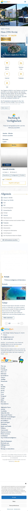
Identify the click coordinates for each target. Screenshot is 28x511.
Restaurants (4, 381)
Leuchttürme (4, 435)
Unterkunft (4, 370)
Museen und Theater (6, 415)
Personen (5, 139)
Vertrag (3, 447)
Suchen (14, 145)
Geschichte (4, 411)
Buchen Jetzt (6, 39)
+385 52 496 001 (8, 339)
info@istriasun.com (8, 337)
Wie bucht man (5, 443)
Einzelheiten (6, 175)
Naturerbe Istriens (6, 418)
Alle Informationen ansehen (10, 240)
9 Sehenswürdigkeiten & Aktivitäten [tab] (15, 280)
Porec (2, 392)
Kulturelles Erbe (5, 413)
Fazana (3, 388)
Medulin (3, 386)
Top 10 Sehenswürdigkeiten (8, 437)
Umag (2, 398)
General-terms (17, 509)
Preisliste (22, 175)
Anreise (3, 409)
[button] (26, 483)
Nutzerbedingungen (6, 441)
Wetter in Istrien (5, 434)
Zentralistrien (4, 403)
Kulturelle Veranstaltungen (8, 417)
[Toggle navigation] (25, 2)
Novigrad (3, 396)
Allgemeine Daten (6, 407)
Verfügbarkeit (14, 175)
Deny (14, 501)
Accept (14, 497)
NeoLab (17, 461)
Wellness (3, 428)
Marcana (3, 402)
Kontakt (3, 368)
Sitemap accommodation (7, 449)
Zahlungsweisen (5, 445)
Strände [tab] (6, 277)
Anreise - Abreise (8, 133)
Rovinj (7, 29)
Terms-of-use (10, 509)
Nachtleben (4, 424)
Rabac (2, 400)
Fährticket (3, 373)
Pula (2, 385)
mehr (16, 346)
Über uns (3, 366)
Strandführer (4, 420)
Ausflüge (3, 379)
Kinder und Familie (6, 426)
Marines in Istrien (6, 432)
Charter (3, 377)
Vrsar (2, 394)
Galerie (5, 23)
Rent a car (3, 371)
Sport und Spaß (5, 422)
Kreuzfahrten (4, 375)
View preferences (14, 505)
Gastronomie (4, 430)
